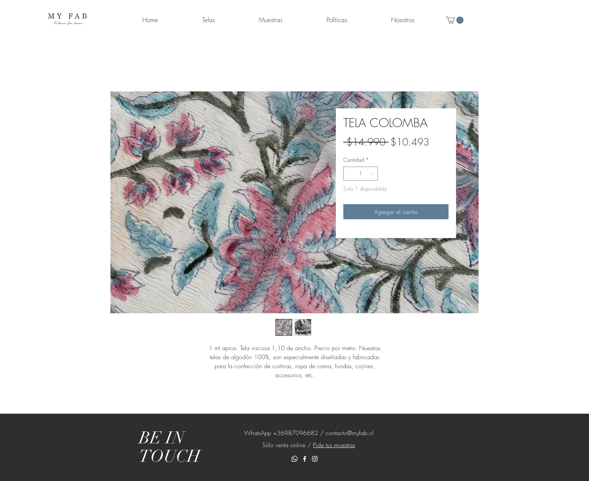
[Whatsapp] (294, 459)
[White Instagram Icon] (315, 459)
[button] (455, 20)
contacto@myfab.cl (349, 433)
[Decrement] (349, 173)
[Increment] (372, 173)
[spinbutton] (360, 173)
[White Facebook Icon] (304, 459)
